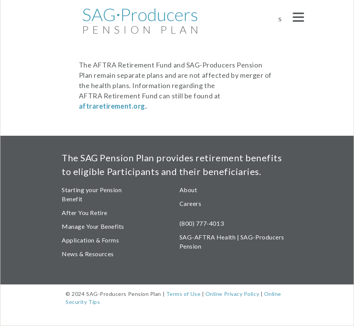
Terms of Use (183, 294)
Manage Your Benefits (93, 226)
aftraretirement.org (112, 106)
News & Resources (88, 253)
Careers (190, 203)
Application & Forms (90, 240)
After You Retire (84, 212)
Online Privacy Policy (232, 294)
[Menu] (298, 18)
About (188, 189)
